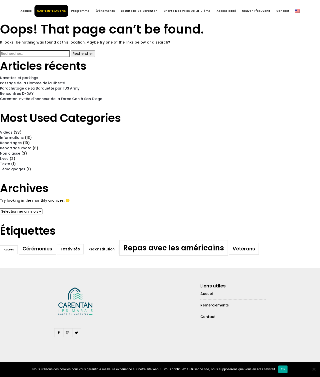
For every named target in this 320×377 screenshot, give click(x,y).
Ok (283, 369)
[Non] (313, 369)
